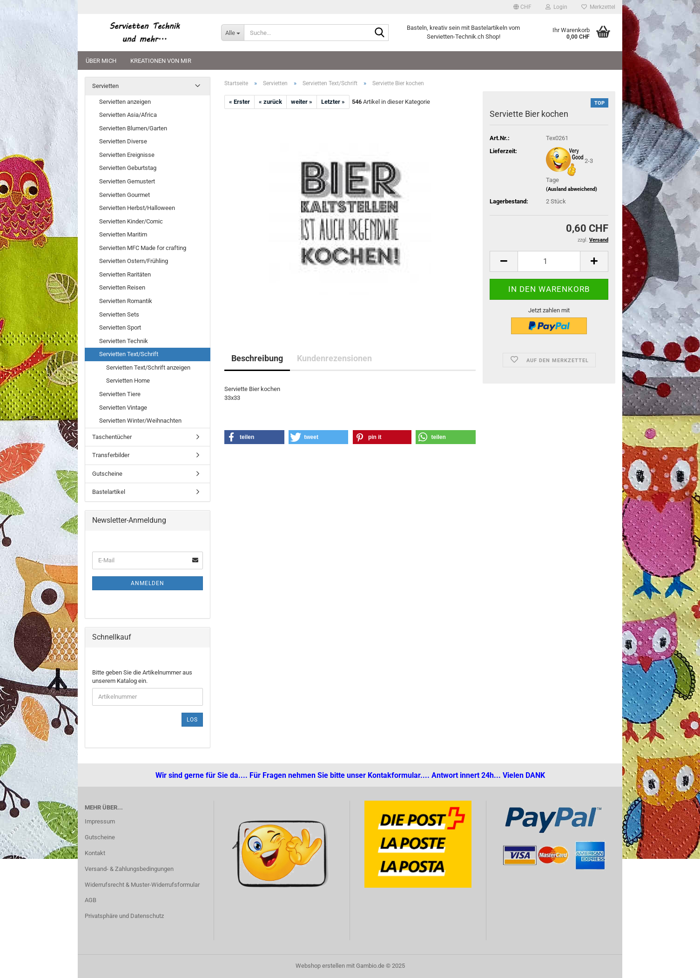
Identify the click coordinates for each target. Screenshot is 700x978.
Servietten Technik (123, 340)
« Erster (239, 101)
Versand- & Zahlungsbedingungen (129, 868)
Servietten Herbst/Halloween (137, 207)
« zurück (270, 101)
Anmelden (147, 583)
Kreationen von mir (160, 60)
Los (192, 719)
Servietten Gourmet (124, 194)
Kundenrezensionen (334, 358)
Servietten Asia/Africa (128, 114)
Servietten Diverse (123, 141)
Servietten (105, 85)
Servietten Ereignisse (127, 154)
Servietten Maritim (123, 234)
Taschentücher (112, 436)
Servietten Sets (119, 314)
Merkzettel (598, 7)
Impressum (100, 821)
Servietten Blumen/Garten (133, 128)
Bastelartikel (108, 491)
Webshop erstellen (320, 965)
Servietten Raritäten (125, 274)
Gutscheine (107, 473)
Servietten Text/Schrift (128, 354)
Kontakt (95, 853)
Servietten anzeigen (125, 101)
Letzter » (333, 101)
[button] (522, 7)
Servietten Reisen (122, 287)
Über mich (101, 60)
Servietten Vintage (123, 407)
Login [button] (556, 7)
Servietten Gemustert (127, 181)
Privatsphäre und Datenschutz (124, 915)
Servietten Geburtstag (127, 167)
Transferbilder (110, 455)
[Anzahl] (549, 261)
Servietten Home (128, 380)
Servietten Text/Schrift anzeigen (148, 367)
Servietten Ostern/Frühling (133, 260)
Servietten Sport (120, 327)
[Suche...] (232, 32)
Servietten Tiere (120, 394)
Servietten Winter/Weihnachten (140, 420)
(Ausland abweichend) (571, 189)
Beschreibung (257, 358)
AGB (90, 900)
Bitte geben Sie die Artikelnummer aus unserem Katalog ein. (142, 677)
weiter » (301, 101)
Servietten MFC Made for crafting (142, 247)
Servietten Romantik (125, 300)
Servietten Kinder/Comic (131, 221)
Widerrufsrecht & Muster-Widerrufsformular (142, 884)
